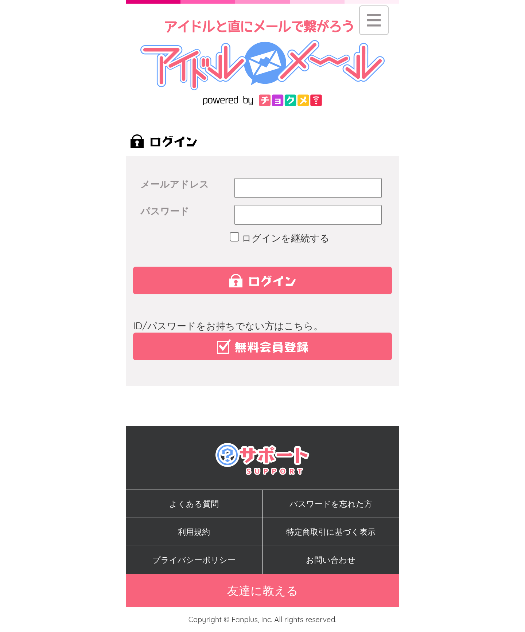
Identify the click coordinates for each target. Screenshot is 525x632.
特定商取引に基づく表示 (331, 532)
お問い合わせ (330, 560)
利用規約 (194, 532)
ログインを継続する (282, 238)
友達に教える (262, 590)
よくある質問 (194, 504)
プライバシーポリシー (194, 560)
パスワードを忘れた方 (330, 504)
